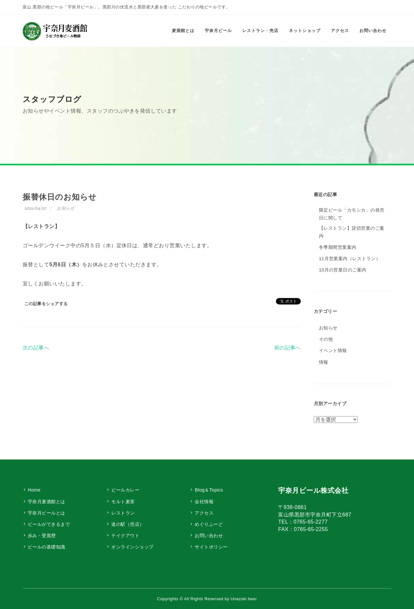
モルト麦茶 (123, 501)
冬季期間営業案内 (337, 247)
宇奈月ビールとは (46, 512)
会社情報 (204, 501)
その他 (326, 339)
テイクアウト (125, 535)
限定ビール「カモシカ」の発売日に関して (352, 213)
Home (34, 490)
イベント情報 (333, 350)
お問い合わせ (209, 535)
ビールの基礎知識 (46, 546)
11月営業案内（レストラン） (349, 258)
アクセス (204, 512)
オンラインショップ (132, 546)
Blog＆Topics (209, 490)
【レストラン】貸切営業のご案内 (352, 232)
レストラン (123, 512)
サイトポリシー (211, 546)
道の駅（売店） (127, 524)
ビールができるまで (49, 524)
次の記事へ (36, 347)
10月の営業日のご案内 (342, 269)
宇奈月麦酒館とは (46, 501)
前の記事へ (287, 347)
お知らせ (65, 208)
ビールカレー (125, 490)
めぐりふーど (209, 524)
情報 (323, 362)
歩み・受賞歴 (42, 535)
